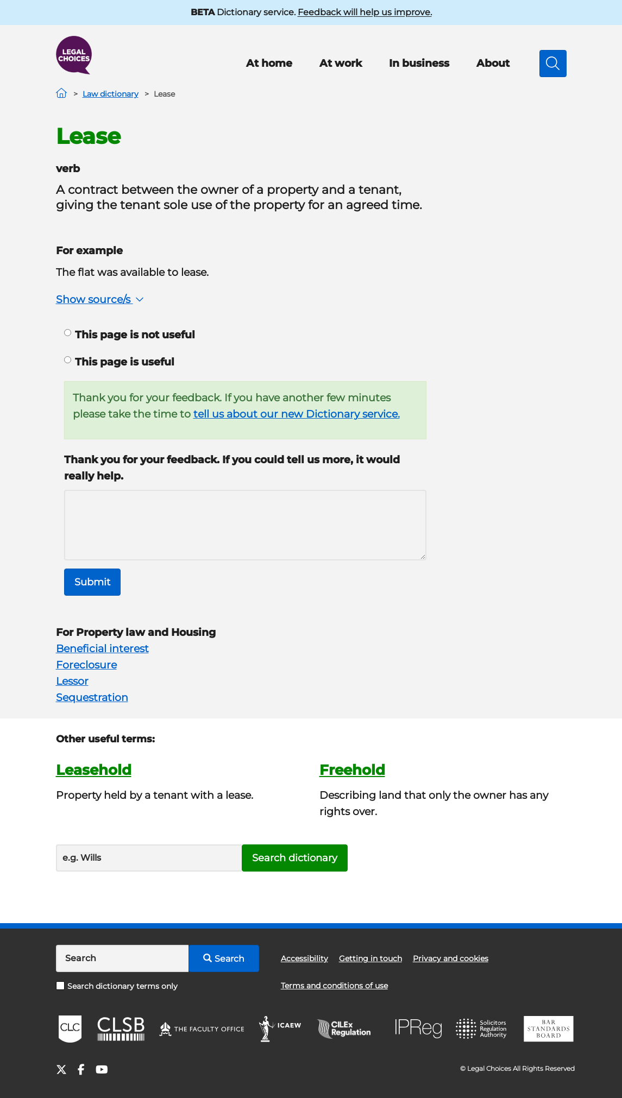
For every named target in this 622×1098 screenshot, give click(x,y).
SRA (482, 1029)
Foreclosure (86, 665)
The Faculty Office (201, 1029)
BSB (548, 1029)
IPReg (418, 1028)
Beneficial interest (102, 648)
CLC (70, 1029)
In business (419, 63)
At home (269, 63)
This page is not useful (129, 335)
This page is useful (119, 362)
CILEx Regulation (349, 1029)
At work (340, 63)
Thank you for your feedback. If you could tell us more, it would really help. (232, 467)
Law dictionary (111, 94)
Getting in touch (370, 958)
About (493, 63)
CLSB (120, 1029)
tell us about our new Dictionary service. (296, 414)
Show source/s (101, 299)
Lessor (72, 681)
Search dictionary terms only (117, 986)
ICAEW (280, 1029)
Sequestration (92, 697)
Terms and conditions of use (334, 985)
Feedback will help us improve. (365, 12)
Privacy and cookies (450, 958)
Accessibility (304, 958)
